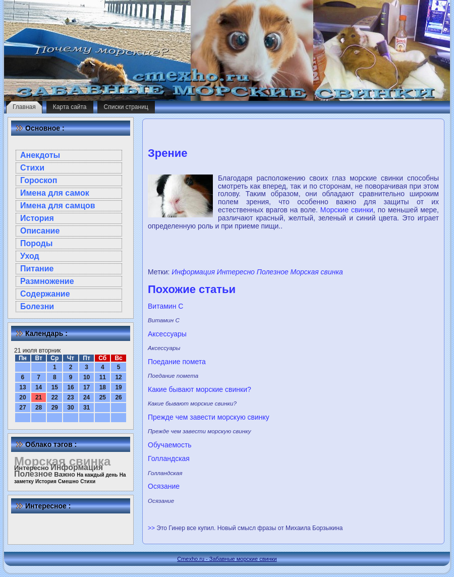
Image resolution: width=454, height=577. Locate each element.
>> (152, 528)
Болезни (37, 306)
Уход (29, 256)
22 (54, 397)
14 (38, 387)
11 (102, 377)
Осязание (164, 486)
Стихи (32, 167)
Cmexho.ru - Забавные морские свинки (226, 559)
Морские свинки (346, 210)
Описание (40, 230)
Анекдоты (40, 155)
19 (118, 387)
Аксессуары (167, 334)
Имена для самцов (57, 205)
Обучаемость (170, 445)
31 (86, 407)
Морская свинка (317, 272)
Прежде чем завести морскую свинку (208, 417)
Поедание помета (177, 362)
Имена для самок (54, 193)
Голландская (169, 458)
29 (54, 407)
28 (38, 407)
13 (22, 387)
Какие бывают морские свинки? (199, 389)
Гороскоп (39, 180)
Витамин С (165, 306)
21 (38, 397)
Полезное (273, 272)
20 (22, 397)
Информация (193, 272)
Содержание (45, 294)
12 (118, 377)
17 (86, 387)
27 (22, 407)
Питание (36, 268)
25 (102, 397)
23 (70, 397)
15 (54, 387)
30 (70, 407)
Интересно (236, 272)
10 (86, 377)
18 (102, 387)
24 (86, 397)
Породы (36, 243)
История (37, 218)
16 (70, 387)
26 (118, 397)
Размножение (47, 281)
